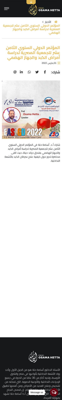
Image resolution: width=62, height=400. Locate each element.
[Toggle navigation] (6, 8)
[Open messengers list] (54, 392)
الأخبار (48, 21)
